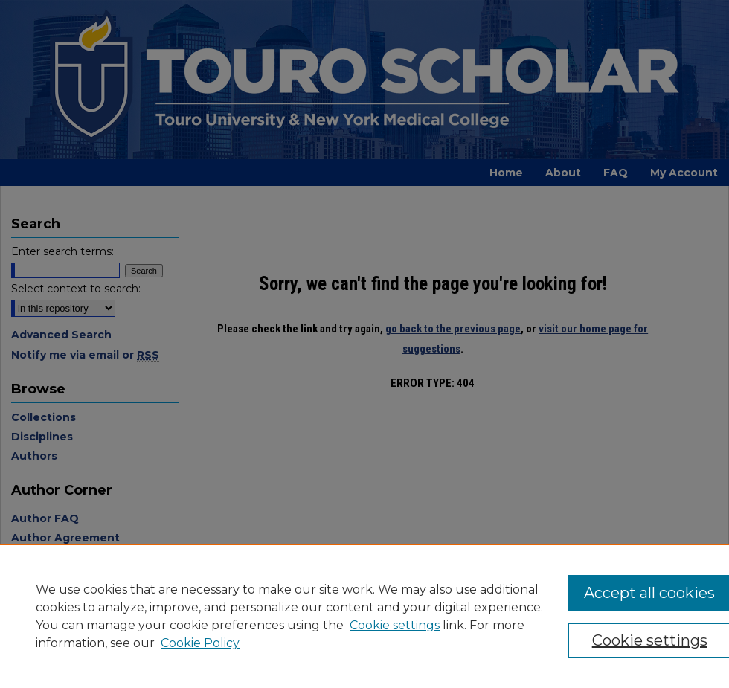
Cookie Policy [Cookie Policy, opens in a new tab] (200, 643)
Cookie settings (395, 625)
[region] (364, 616)
